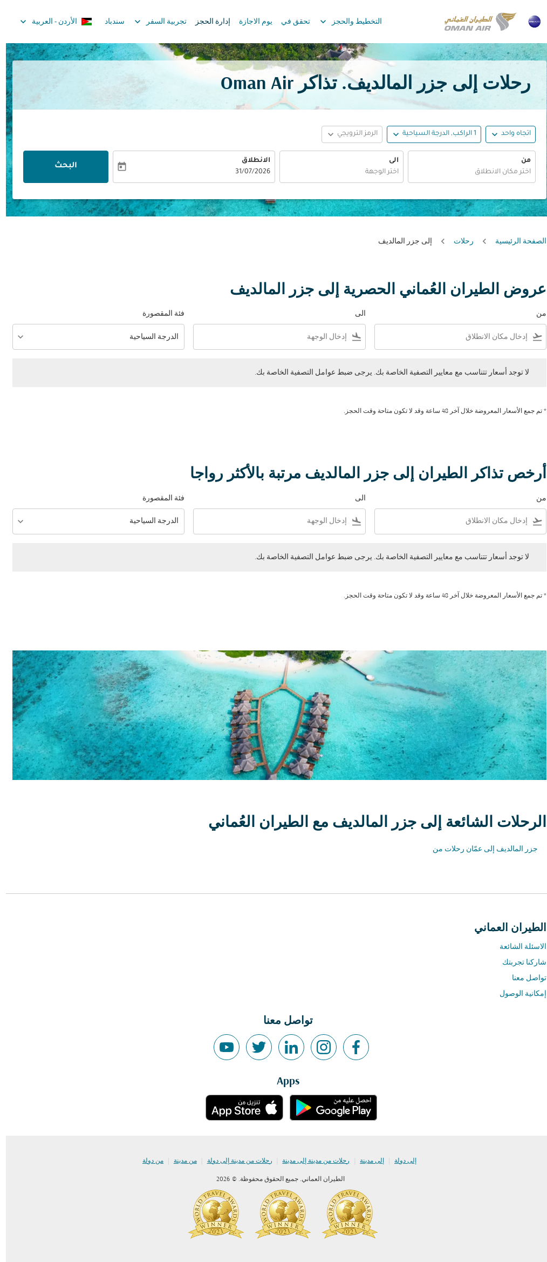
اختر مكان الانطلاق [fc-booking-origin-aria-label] (497, 172)
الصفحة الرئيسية (515, 242)
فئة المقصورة (157, 314)
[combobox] (447, 337)
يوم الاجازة (249, 22)
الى (388, 161)
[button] (428, 134)
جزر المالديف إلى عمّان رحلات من (479, 849)
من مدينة (179, 1161)
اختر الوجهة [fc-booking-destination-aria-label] (376, 172)
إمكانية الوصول (517, 994)
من (520, 161)
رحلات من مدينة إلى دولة (233, 1161)
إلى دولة (399, 1161)
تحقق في (289, 22)
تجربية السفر (152, 21)
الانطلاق (250, 161)
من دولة (147, 1161)
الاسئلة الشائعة (517, 947)
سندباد (109, 22)
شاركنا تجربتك (518, 963)
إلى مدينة (366, 1161)
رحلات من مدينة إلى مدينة (310, 1161)
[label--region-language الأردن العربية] (49, 21)
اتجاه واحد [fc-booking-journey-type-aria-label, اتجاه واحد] (510, 134)
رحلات (458, 242)
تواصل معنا (523, 978)
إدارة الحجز (206, 22)
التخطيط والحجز (342, 21)
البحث (60, 166)
